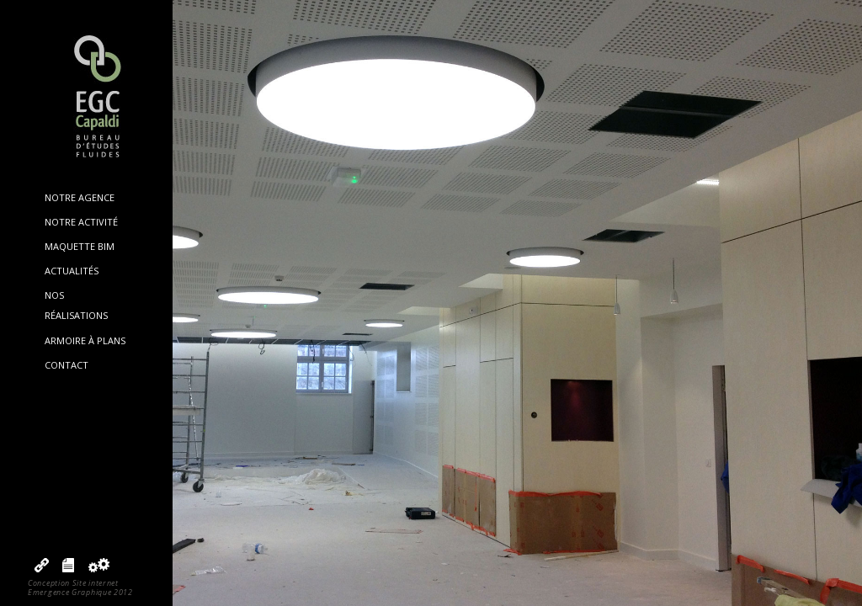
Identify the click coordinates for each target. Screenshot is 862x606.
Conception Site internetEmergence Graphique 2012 (80, 587)
